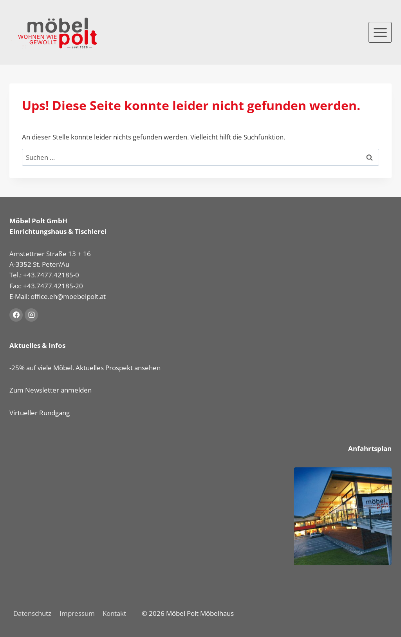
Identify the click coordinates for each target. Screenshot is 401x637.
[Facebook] (16, 315)
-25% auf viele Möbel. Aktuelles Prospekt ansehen (85, 367)
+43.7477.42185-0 (51, 274)
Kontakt (114, 613)
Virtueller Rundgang (39, 412)
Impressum (77, 613)
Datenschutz (32, 613)
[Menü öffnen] (380, 32)
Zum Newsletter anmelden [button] (50, 390)
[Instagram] (31, 315)
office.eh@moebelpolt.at (68, 296)
